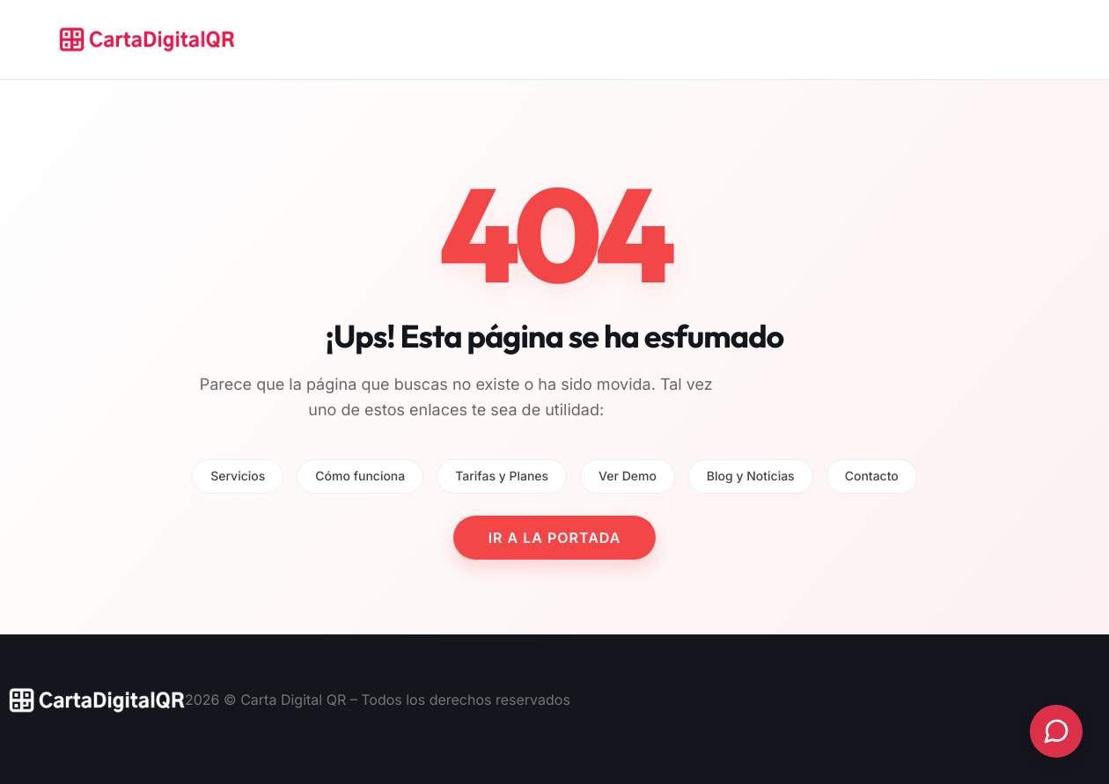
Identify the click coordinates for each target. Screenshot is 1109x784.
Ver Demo (628, 476)
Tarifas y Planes (501, 476)
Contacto (872, 476)
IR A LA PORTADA (554, 537)
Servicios (237, 476)
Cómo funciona (360, 476)
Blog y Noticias (751, 476)
